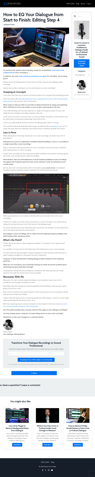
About (83, 4)
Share (34, 373)
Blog (77, 4)
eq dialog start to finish (9, 24)
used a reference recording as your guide (33, 76)
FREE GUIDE (70, 4)
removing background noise (28, 99)
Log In (89, 4)
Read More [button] (17, 445)
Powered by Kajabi (47, 473)
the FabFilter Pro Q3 (56, 126)
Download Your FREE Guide (81, 63)
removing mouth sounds (47, 99)
